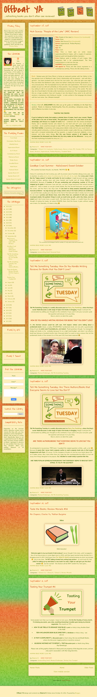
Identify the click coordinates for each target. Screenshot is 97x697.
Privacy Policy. (13, 46)
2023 (7, 214)
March (9, 296)
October (10, 233)
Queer (32, 151)
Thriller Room (14, 160)
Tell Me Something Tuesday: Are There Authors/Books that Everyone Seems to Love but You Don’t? (60, 389)
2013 (7, 318)
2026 (7, 206)
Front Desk (13, 138)
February (10, 299)
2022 (7, 217)
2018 (7, 305)
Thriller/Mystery (55, 151)
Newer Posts (35, 667)
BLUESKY (6, 116)
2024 (7, 212)
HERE (5, 123)
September (11, 236)
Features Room (13, 169)
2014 (7, 316)
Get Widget (21, 194)
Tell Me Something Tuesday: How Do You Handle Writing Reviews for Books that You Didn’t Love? (58, 268)
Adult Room (13, 166)
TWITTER (16, 114)
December (11, 228)
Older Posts (89, 667)
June (9, 288)
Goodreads (76, 41)
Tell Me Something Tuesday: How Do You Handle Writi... (12, 256)
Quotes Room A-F (13, 173)
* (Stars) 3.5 (42, 149)
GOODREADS (7, 114)
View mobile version (62, 671)
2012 (7, 321)
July (9, 285)
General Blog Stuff (44, 252)
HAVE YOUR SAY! (46, 147)
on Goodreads (85, 37)
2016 (7, 310)
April (9, 293)
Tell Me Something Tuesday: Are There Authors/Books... (13, 264)
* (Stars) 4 (49, 572)
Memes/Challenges (44, 373)
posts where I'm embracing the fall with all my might (60, 176)
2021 (7, 220)
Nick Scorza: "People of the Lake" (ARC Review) (54, 31)
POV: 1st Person (86, 149)
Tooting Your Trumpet (71, 660)
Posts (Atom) (66, 680)
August (10, 282)
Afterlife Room (13, 144)
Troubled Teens (66, 151)
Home (62, 667)
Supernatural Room (13, 147)
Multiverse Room (14, 157)
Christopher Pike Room (14, 141)
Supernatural (45, 151)
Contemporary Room (13, 154)
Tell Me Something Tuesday (60, 373)
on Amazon (75, 37)
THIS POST (18, 106)
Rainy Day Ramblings (75, 307)
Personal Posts (55, 252)
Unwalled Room (13, 163)
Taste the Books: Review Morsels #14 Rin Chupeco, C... (13, 272)
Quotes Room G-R (13, 176)
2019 (7, 225)
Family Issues (58, 149)
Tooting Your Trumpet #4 (42, 586)
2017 (7, 307)
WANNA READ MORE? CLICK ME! (40, 142)
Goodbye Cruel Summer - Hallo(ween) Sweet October (57, 165)
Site (70, 41)
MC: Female (77, 149)
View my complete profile (13, 125)
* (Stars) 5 (57, 572)
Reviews (37, 151)
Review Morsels (66, 572)
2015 (7, 313)
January (10, 301)
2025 (7, 209)
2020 (7, 223)
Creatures (49, 149)
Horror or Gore (67, 149)
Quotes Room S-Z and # (13, 179)
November (11, 230)
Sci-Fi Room (13, 150)
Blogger (77, 693)
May (9, 290)
